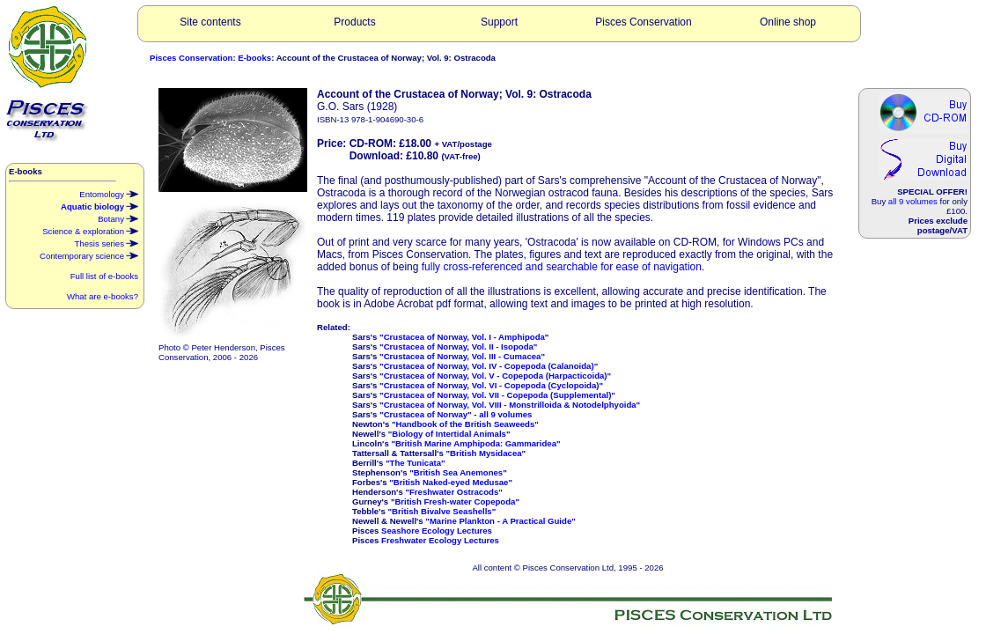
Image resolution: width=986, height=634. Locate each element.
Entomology (108, 193)
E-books (254, 58)
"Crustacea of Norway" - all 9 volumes (455, 414)
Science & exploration (90, 230)
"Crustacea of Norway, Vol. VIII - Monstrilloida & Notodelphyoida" (509, 404)
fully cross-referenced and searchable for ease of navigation (562, 267)
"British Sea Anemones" (458, 472)
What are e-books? (102, 296)
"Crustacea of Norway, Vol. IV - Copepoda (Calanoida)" (488, 366)
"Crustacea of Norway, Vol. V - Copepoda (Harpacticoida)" (495, 375)
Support (499, 22)
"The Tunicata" (415, 463)
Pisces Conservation (643, 22)
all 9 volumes (913, 201)
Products (354, 22)
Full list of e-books (104, 276)
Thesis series (106, 242)
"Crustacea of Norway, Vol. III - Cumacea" (462, 356)
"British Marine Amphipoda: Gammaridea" (475, 443)
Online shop (788, 22)
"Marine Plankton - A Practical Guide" (500, 521)
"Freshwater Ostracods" (453, 492)
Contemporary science (89, 254)
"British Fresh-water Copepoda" (455, 501)
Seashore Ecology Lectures (436, 530)
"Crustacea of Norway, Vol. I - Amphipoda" (463, 337)
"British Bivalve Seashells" (442, 511)
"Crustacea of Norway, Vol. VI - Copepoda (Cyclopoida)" (491, 385)
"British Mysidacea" (485, 453)
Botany (118, 217)
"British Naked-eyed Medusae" (450, 482)
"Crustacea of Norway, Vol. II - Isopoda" (458, 346)
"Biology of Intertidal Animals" (449, 434)
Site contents (210, 22)
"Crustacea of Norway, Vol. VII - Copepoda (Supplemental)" (497, 395)
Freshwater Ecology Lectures (440, 540)
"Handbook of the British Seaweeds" (465, 424)
